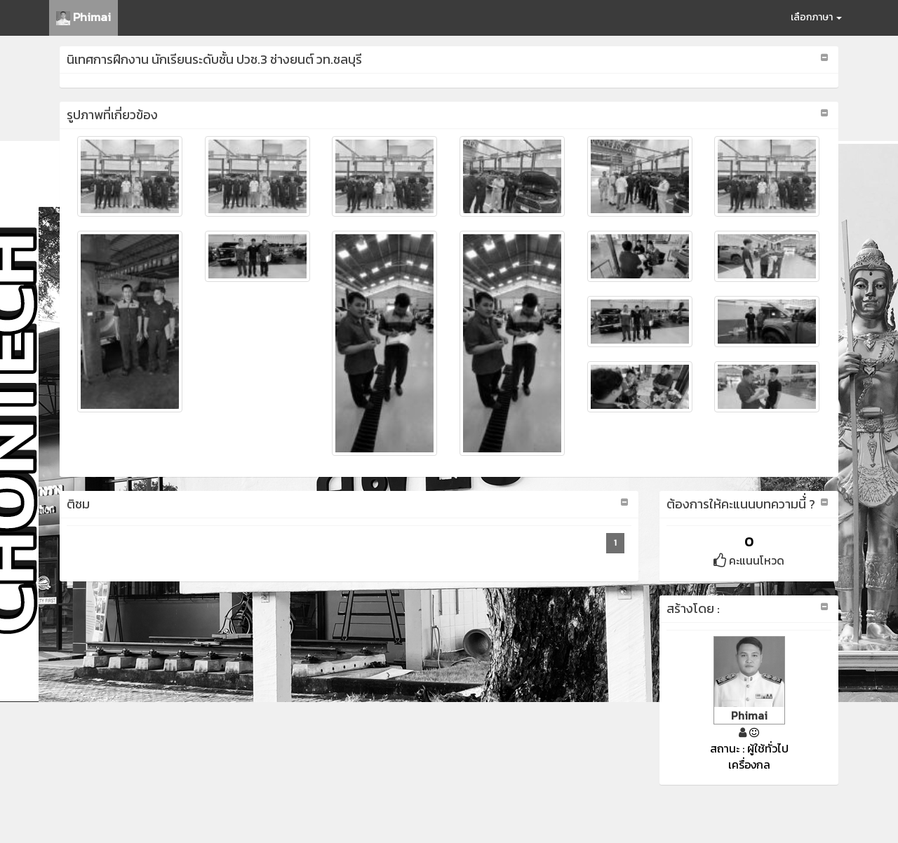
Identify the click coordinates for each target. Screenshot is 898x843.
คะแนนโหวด (748, 560)
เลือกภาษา (816, 17)
